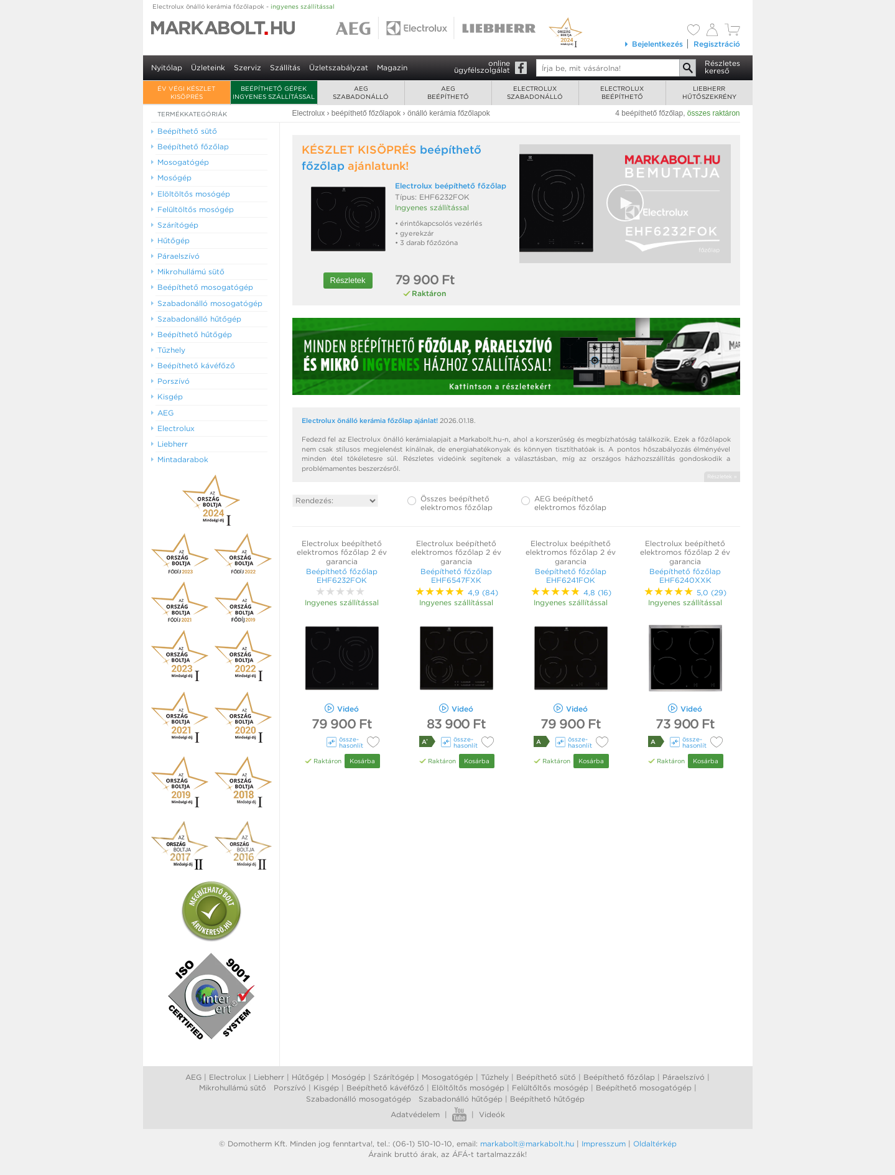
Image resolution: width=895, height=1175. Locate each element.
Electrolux (227, 1077)
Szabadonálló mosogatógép (358, 1098)
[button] (625, 202)
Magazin (392, 67)
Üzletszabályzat (338, 67)
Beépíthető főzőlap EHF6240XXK (685, 576)
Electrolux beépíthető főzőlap (450, 185)
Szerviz (247, 67)
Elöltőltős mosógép (468, 1087)
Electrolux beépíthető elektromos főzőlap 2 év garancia (342, 552)
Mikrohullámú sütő (232, 1087)
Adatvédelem (415, 1114)
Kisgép (326, 1087)
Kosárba (362, 760)
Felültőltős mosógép (550, 1087)
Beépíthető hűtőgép (547, 1098)
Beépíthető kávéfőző (385, 1087)
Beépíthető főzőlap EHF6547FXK (456, 576)
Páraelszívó (683, 1077)
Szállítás (285, 67)
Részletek (348, 280)
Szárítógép (393, 1077)
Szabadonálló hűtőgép (461, 1098)
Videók (492, 1114)
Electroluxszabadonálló (535, 92)
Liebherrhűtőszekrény (709, 92)
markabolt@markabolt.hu (527, 1143)
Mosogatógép (447, 1077)
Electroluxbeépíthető (622, 92)
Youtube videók (459, 1114)
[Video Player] (625, 203)
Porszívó (290, 1087)
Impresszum (604, 1143)
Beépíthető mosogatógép (644, 1087)
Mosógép (349, 1077)
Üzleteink (208, 67)
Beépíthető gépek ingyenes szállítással (274, 92)
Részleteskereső (722, 66)
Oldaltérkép (655, 1143)
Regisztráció (716, 44)
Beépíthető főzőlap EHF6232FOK (342, 576)
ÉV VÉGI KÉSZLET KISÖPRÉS (186, 92)
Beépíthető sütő (546, 1077)
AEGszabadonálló (361, 92)
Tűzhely (495, 1077)
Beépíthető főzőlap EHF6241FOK (570, 576)
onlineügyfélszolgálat (482, 66)
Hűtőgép (308, 1077)
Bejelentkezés (653, 44)
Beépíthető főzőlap (619, 1077)
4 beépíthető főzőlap (649, 113)
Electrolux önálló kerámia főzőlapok (243, 6)
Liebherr (269, 1077)
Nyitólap (166, 67)
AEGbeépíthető (448, 92)
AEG (193, 1077)
